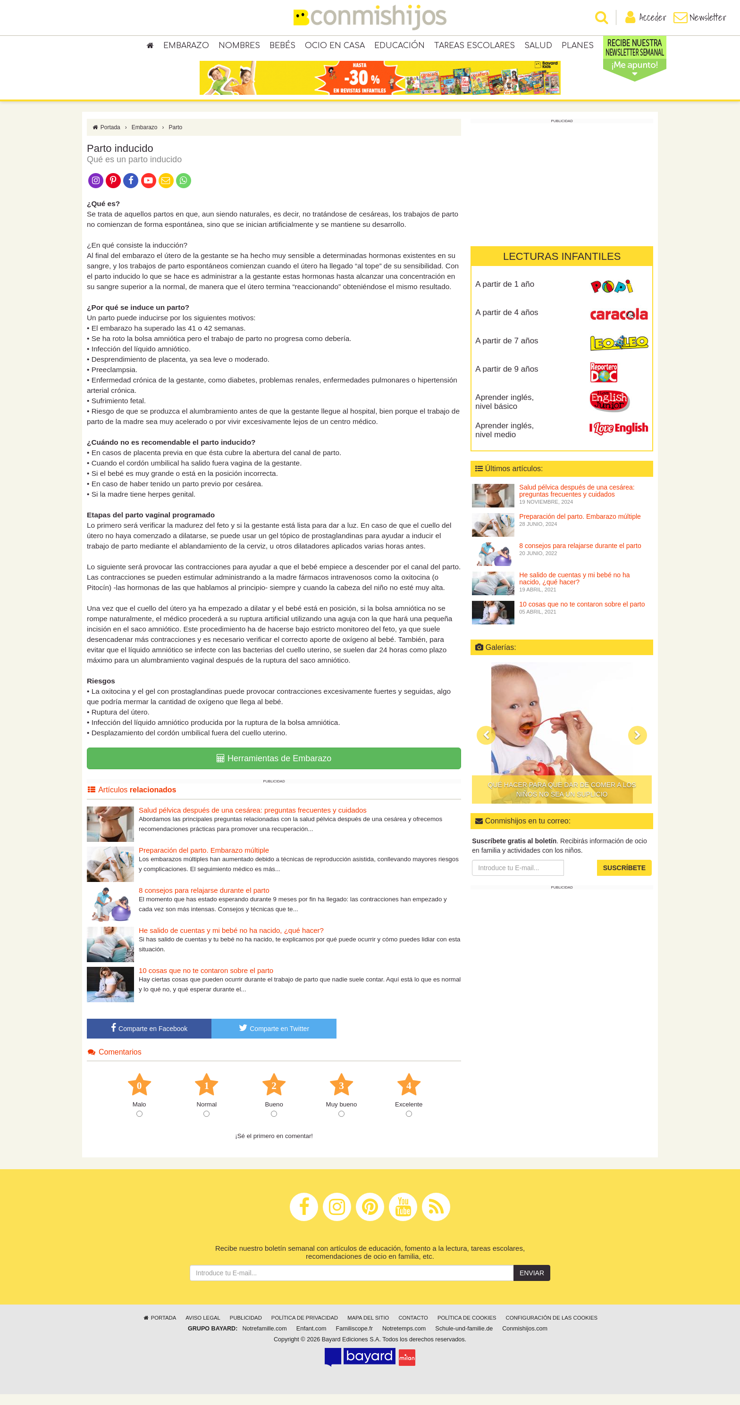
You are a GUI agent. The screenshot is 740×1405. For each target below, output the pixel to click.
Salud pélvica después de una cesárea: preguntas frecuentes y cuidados (253, 821)
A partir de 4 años (506, 323)
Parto (176, 138)
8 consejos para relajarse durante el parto (204, 901)
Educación (399, 47)
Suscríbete (624, 878)
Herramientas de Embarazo (274, 769)
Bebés (282, 47)
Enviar (532, 1284)
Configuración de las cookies (552, 1328)
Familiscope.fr (354, 1339)
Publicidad (246, 1328)
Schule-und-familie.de (464, 1339)
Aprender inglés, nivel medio (504, 441)
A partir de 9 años (506, 379)
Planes (578, 47)
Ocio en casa (335, 47)
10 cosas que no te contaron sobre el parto (206, 981)
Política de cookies (466, 1328)
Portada (106, 138)
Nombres (239, 47)
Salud (538, 47)
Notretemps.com (404, 1339)
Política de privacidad (304, 1328)
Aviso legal (202, 1328)
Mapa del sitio (368, 1328)
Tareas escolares (474, 47)
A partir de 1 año (504, 295)
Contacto (413, 1328)
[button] (486, 746)
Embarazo (186, 47)
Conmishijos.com (524, 1339)
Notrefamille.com (264, 1339)
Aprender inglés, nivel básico (504, 413)
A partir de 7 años (506, 351)
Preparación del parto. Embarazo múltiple (204, 861)
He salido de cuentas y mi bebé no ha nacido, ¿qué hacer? (231, 941)
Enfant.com (311, 1339)
